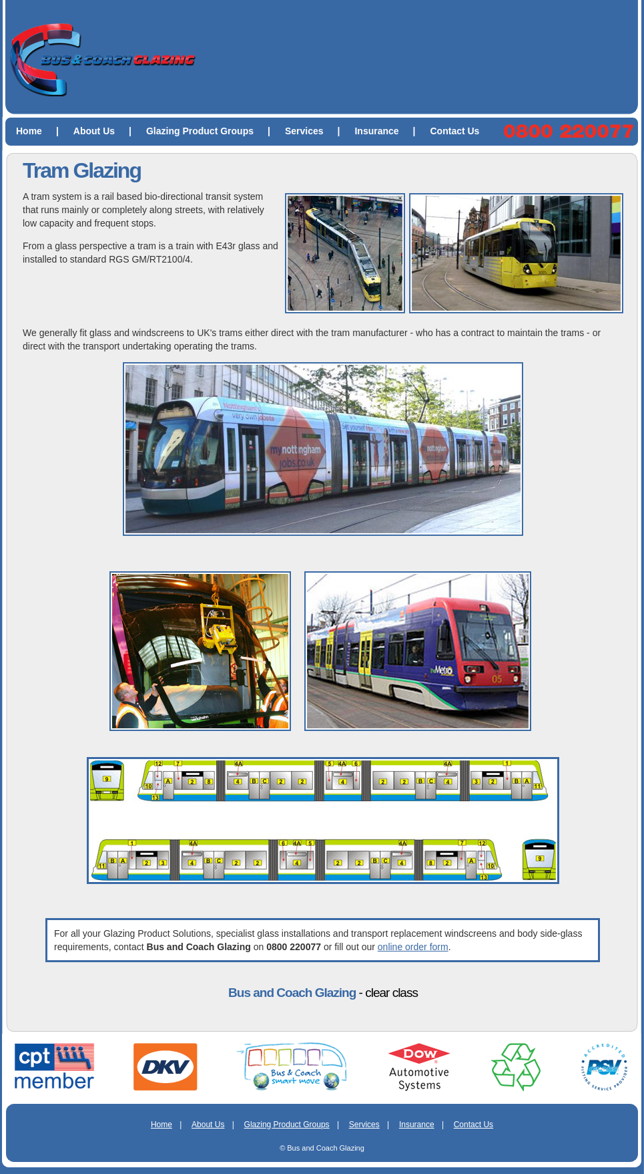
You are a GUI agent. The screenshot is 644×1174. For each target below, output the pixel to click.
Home (42, 131)
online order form (413, 946)
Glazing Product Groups (213, 131)
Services (318, 131)
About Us (107, 131)
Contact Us (455, 131)
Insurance (390, 131)
